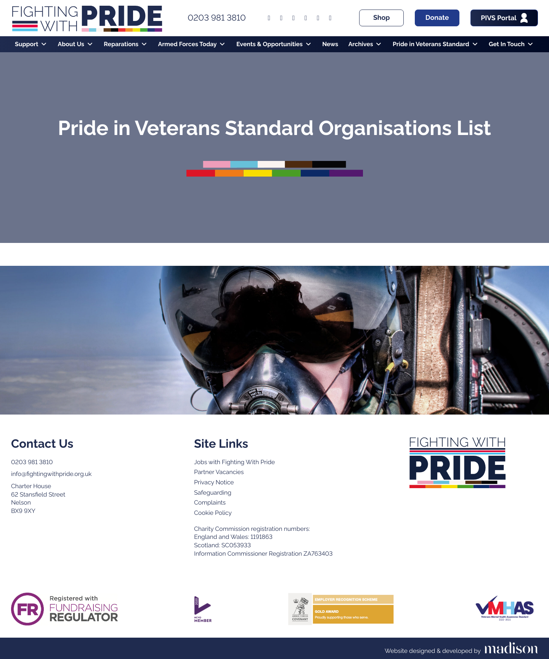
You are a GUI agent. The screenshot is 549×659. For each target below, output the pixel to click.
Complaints (210, 502)
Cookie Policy (213, 512)
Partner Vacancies (219, 472)
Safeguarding (212, 492)
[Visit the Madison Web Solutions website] (461, 648)
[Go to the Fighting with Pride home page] (457, 463)
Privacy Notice (214, 482)
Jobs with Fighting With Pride (234, 462)
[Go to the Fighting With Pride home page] (87, 18)
